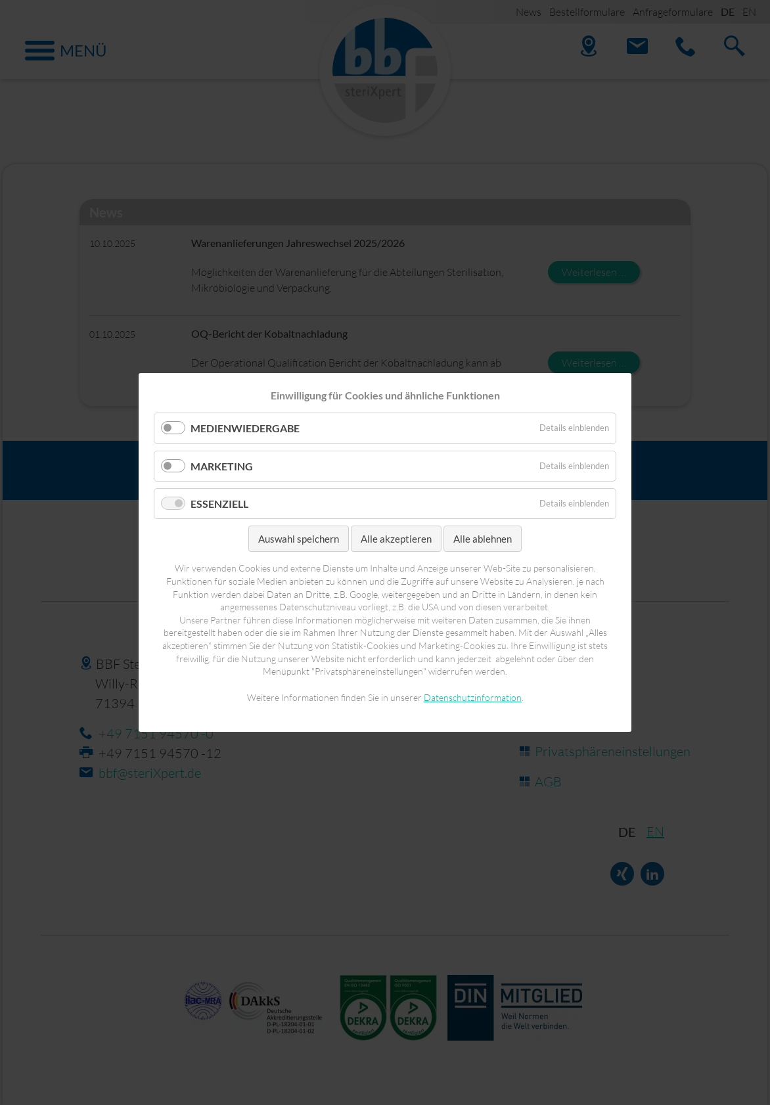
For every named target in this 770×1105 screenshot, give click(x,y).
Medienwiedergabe (245, 428)
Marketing (222, 465)
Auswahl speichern (298, 539)
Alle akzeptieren (396, 539)
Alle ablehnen (482, 539)
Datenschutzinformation (473, 697)
